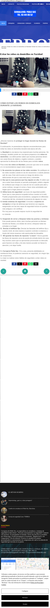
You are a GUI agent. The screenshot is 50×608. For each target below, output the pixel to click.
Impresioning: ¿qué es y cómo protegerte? (20, 500)
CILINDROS (37, 23)
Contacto (11, 4)
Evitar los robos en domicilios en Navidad (15, 90)
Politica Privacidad (23, 4)
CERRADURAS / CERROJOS (24, 23)
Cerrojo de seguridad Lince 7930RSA (19, 516)
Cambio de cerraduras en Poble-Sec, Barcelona (22, 508)
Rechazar (25, 597)
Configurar (25, 591)
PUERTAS (45, 23)
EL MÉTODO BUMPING (16, 492)
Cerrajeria (11, 23)
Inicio (3, 4)
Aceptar (25, 604)
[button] (14, 94)
